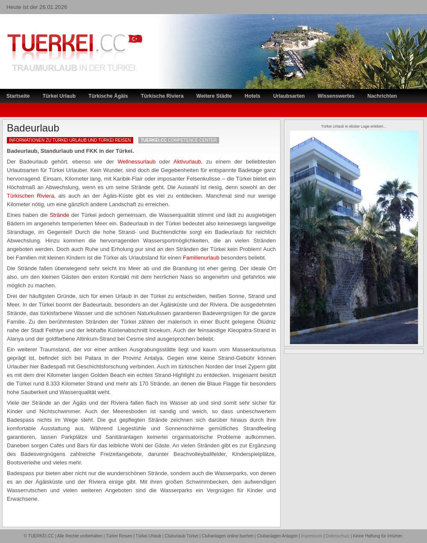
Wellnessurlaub (136, 161)
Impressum (311, 536)
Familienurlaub (201, 257)
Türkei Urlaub (59, 96)
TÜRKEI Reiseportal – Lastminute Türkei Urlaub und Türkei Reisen (66, 36)
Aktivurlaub (187, 161)
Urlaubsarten (289, 96)
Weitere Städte (214, 96)
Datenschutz (338, 536)
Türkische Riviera (162, 96)
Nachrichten (382, 96)
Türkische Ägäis (108, 96)
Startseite (18, 96)
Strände (59, 215)
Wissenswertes (336, 96)
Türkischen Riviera (30, 196)
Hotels (252, 96)
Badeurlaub (33, 128)
